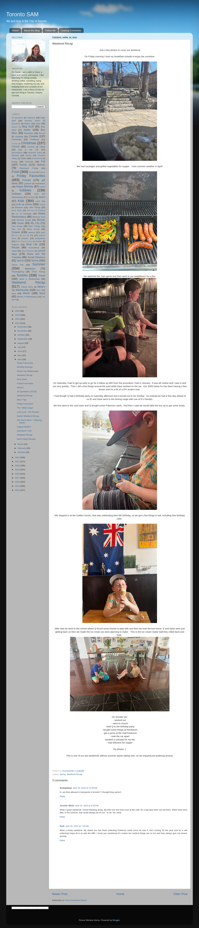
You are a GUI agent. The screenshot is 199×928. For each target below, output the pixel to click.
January (21, 452)
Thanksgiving (18, 272)
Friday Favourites (31, 176)
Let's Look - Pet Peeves (28, 412)
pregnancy (40, 238)
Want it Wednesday (29, 279)
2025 (17, 315)
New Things (34, 226)
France (42, 172)
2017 (17, 478)
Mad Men (31, 210)
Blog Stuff (28, 126)
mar (16, 214)
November (22, 331)
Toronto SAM (22, 14)
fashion (41, 164)
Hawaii (42, 187)
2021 (17, 461)
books (27, 129)
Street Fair (17, 265)
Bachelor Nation (32, 121)
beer (38, 123)
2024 (17, 319)
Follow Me (50, 30)
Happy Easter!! (24, 427)
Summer (38, 264)
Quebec (38, 241)
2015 (17, 486)
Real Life (31, 244)
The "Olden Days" (25, 408)
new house (17, 226)
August (21, 343)
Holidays (16, 193)
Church (16, 146)
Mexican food (38, 217)
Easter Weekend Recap (28, 416)
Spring (63, 774)
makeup (41, 210)
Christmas (28, 143)
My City (35, 223)
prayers (24, 238)
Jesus (42, 197)
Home (15, 30)
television (30, 268)
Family (23, 164)
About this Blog (32, 30)
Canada (33, 136)
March (20, 444)
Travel (41, 275)
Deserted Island (35, 153)
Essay (14, 161)
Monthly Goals (24, 220)
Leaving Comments (71, 30)
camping (19, 136)
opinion (31, 232)
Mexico (20, 387)
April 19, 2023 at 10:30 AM (85, 788)
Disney (28, 155)
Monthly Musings (25, 367)
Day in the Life (28, 150)
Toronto (22, 275)
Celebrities (17, 139)
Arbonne (31, 118)
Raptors (15, 244)
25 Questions (17, 118)
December (22, 327)
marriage (27, 213)
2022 (17, 457)
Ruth (62, 826)
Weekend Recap (74, 774)
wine (14, 293)
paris (43, 232)
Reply (62, 796)
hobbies (25, 190)
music (20, 223)
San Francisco (28, 251)
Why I (38, 290)
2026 (17, 311)
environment (37, 158)
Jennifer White (67, 805)
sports (20, 260)
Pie (31, 235)
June (20, 351)
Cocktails (31, 147)
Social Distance (36, 257)
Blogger (116, 920)
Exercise (29, 161)
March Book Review (26, 439)
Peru (17, 235)
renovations (33, 247)
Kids (21, 201)
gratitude (27, 184)
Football (32, 172)
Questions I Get (24, 431)
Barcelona (16, 124)
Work (42, 293)
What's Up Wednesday (27, 371)
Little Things (34, 207)
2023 (17, 323)
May (19, 355)
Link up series (24, 204)
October (21, 335)
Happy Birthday (24, 186)
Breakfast (28, 133)
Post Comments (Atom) (76, 900)
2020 (17, 465)
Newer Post (59, 894)
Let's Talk (40, 201)
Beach (27, 123)
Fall (43, 161)
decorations (17, 152)
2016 (17, 482)
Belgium (15, 127)
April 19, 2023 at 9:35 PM (86, 805)
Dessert (15, 155)
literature (19, 207)
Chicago (15, 144)
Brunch (42, 133)
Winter (26, 293)
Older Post (180, 894)
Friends (26, 180)
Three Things (38, 272)
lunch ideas (17, 210)
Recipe (15, 247)
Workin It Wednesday (27, 297)
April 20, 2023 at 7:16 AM (77, 826)
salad (14, 251)
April (19, 359)
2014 (17, 490)
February (21, 448)
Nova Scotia (33, 229)
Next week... (22, 379)
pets (24, 235)
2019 (17, 469)
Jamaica (31, 197)
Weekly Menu (27, 287)
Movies (41, 219)
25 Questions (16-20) (27, 391)
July (19, 347)
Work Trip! (21, 400)
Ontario (16, 232)
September (22, 339)
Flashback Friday (28, 168)
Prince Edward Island (24, 241)
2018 (17, 474)
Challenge (34, 139)
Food (15, 172)
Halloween (40, 183)
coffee (42, 147)
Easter (24, 158)
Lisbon (42, 204)
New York (16, 229)
